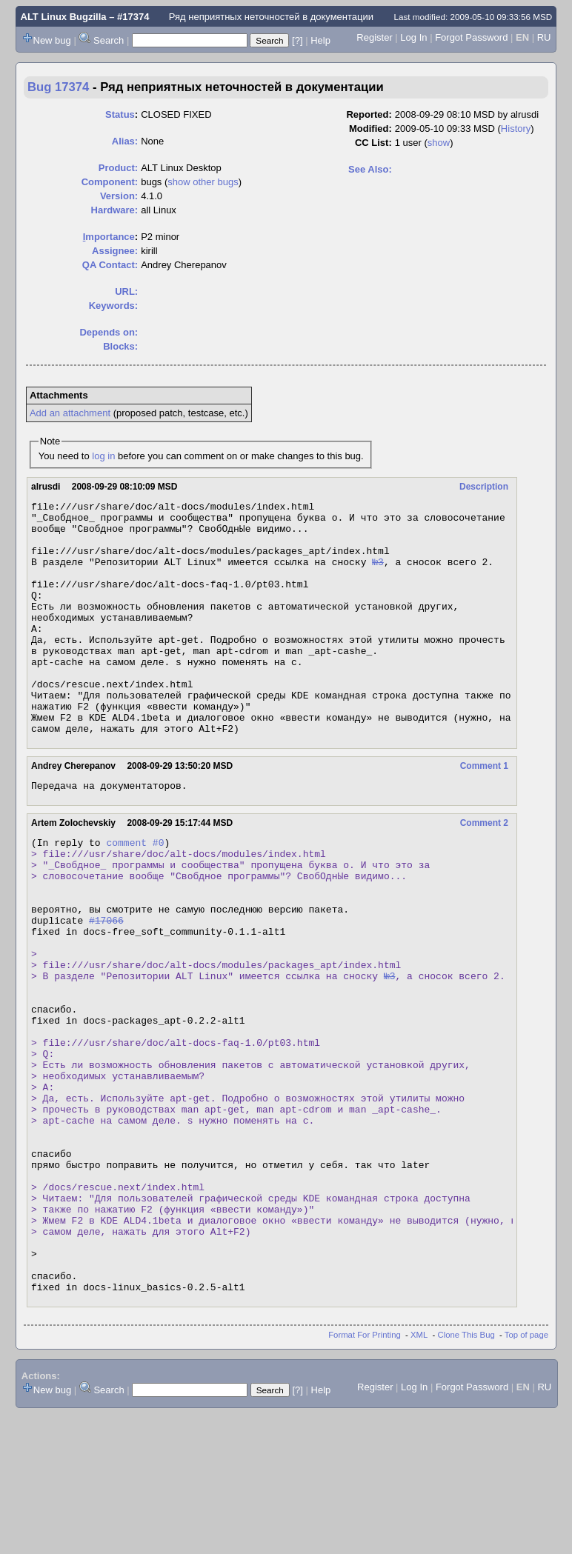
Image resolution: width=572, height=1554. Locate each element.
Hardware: (115, 210)
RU (544, 37)
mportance (109, 236)
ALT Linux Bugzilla (64, 16)
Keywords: (113, 305)
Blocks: (120, 346)
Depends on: (108, 332)
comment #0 (135, 893)
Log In (413, 37)
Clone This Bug (466, 1474)
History (516, 128)
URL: (126, 291)
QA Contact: (110, 264)
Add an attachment (70, 412)
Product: (118, 167)
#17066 (106, 986)
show (439, 142)
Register (374, 37)
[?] (297, 40)
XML (419, 1474)
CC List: (373, 142)
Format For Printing (364, 1474)
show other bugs (202, 181)
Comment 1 (484, 812)
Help (320, 40)
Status (120, 114)
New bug (52, 40)
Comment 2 (484, 872)
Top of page (526, 1474)
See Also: (370, 169)
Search (108, 40)
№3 (378, 574)
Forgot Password (471, 37)
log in (103, 455)
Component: (110, 181)
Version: (119, 195)
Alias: (125, 141)
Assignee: (115, 250)
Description (483, 486)
